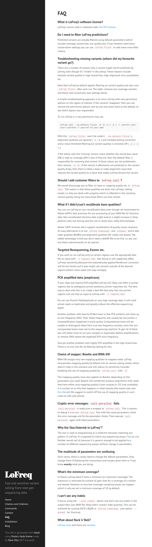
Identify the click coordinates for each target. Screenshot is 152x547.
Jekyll (37, 532)
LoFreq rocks (64, 525)
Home (8, 499)
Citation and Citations (16, 504)
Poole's (15, 536)
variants (91, 525)
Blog (7, 526)
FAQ (7, 517)
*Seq (128, 436)
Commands (11, 508)
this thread (63, 392)
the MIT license (107, 27)
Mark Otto (13, 540)
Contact (9, 512)
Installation (11, 521)
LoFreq (18, 474)
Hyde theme (26, 536)
